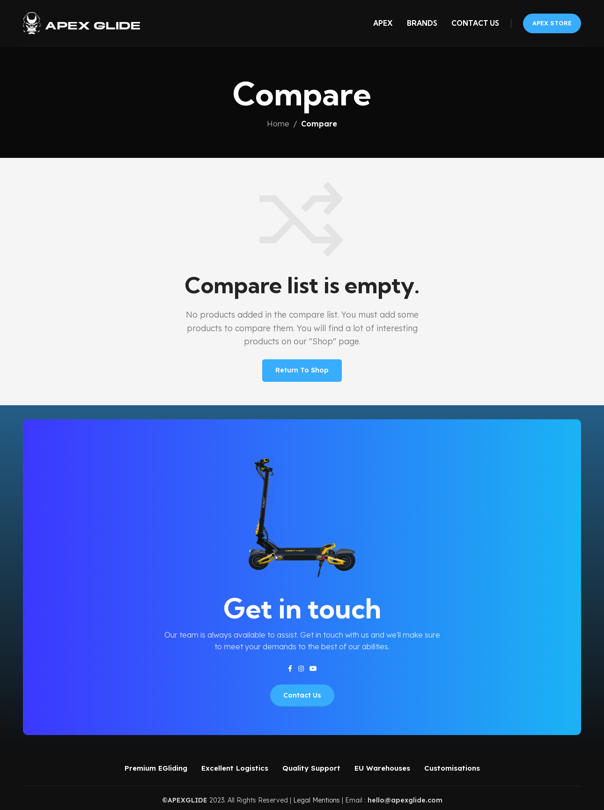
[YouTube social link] (313, 668)
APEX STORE (552, 23)
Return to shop (302, 370)
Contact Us (302, 695)
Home (278, 123)
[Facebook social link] (289, 668)
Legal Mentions (316, 800)
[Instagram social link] (301, 668)
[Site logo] (81, 22)
